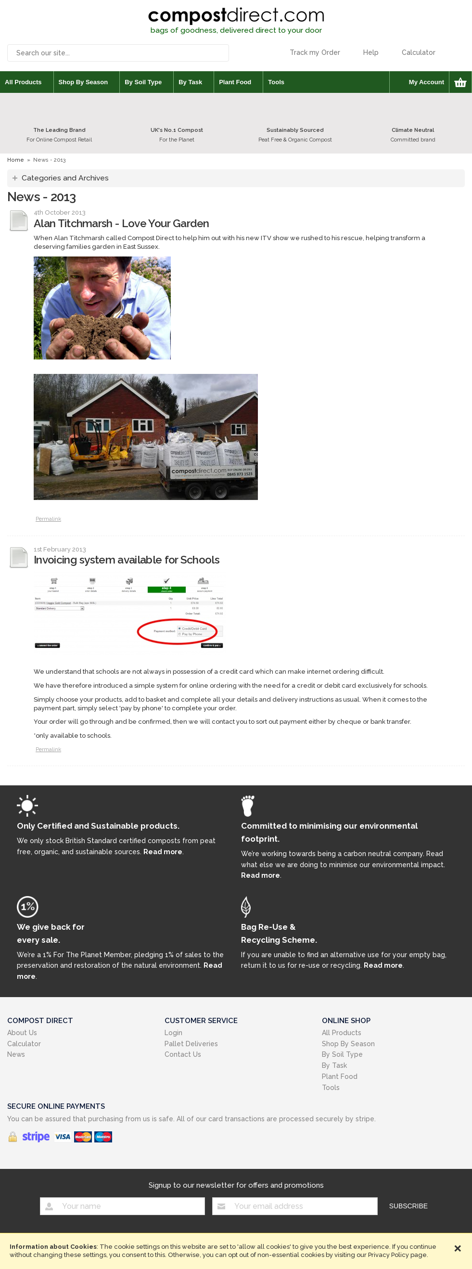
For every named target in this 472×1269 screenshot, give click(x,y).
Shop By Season (83, 82)
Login (173, 1033)
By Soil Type (143, 82)
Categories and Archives (65, 177)
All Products (23, 82)
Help (371, 52)
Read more (162, 852)
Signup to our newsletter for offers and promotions (236, 1185)
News (16, 1054)
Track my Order (315, 52)
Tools (276, 82)
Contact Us (183, 1054)
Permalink (48, 519)
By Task (190, 82)
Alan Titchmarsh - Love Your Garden (121, 223)
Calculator (418, 52)
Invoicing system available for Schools (126, 559)
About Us (22, 1033)
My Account (426, 82)
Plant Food (235, 82)
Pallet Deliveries (191, 1044)
